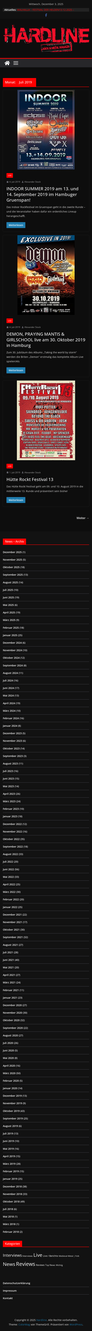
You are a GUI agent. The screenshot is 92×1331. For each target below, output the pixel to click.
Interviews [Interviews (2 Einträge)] (27, 1255)
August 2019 (10, 1126)
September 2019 (13, 1118)
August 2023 (10, 763)
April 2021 (9, 975)
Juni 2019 (8, 1141)
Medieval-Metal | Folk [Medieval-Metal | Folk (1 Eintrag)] (69, 1256)
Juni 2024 (8, 688)
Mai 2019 (8, 1148)
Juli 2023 (8, 771)
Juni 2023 (8, 778)
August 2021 (10, 945)
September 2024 (13, 665)
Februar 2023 (11, 808)
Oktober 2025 (11, 567)
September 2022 (13, 846)
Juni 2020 (8, 1050)
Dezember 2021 (12, 914)
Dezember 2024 (12, 642)
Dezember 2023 (12, 733)
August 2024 (10, 673)
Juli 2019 (8, 1133)
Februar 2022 (11, 899)
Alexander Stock (32, 181)
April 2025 (9, 612)
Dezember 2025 (12, 552)
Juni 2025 (8, 597)
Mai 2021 (8, 967)
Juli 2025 (8, 590)
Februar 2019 (11, 1171)
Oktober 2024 (11, 657)
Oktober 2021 (11, 929)
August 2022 (10, 854)
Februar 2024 (11, 718)
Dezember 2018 (12, 1186)
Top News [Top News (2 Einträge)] (50, 1265)
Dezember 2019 (12, 1095)
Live (10, 175)
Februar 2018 (11, 1231)
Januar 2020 (10, 1088)
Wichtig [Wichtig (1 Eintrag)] (59, 1265)
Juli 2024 (8, 680)
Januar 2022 (10, 907)
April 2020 (9, 1065)
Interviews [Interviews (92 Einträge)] (12, 1255)
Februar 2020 (11, 1080)
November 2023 (12, 740)
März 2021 (9, 982)
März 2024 (9, 710)
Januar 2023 (10, 816)
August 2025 (10, 582)
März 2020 (9, 1073)
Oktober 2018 (11, 1201)
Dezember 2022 (12, 824)
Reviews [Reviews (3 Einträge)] (40, 1265)
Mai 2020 (8, 1058)
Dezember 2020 (12, 1005)
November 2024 (12, 650)
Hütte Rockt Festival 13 (29, 479)
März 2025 (9, 620)
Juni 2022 (8, 869)
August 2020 (10, 1035)
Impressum (10, 1290)
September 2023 (13, 756)
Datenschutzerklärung (16, 1283)
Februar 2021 (11, 990)
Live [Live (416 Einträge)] (37, 1255)
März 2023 (9, 801)
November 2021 (12, 922)
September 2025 (13, 574)
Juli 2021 (8, 952)
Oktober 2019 (11, 1111)
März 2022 (9, 892)
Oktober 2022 (11, 839)
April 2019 (9, 1156)
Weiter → (83, 518)
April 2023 (9, 793)
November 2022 (12, 831)
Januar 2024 (10, 725)
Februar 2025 (11, 627)
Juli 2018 (8, 1209)
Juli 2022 (8, 861)
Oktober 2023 (11, 748)
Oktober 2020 (11, 1020)
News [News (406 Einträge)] (9, 1264)
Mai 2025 (8, 605)
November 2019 (12, 1103)
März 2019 (9, 1163)
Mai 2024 (8, 695)
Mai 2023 (8, 786)
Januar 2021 (10, 997)
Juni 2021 (8, 960)
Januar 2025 (10, 635)
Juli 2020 (8, 1043)
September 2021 (13, 937)
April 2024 (9, 703)
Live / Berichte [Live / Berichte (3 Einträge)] (50, 1255)
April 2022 (9, 884)
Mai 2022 (8, 877)
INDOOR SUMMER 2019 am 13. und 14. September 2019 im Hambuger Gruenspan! (42, 194)
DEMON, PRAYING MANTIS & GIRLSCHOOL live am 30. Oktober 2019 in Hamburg (45, 339)
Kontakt (8, 1298)
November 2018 (12, 1194)
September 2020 (13, 1028)
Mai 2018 (8, 1216)
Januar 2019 (10, 1178)
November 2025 (12, 559)
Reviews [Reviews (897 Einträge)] (25, 1263)
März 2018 (9, 1224)
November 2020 (12, 1012)
